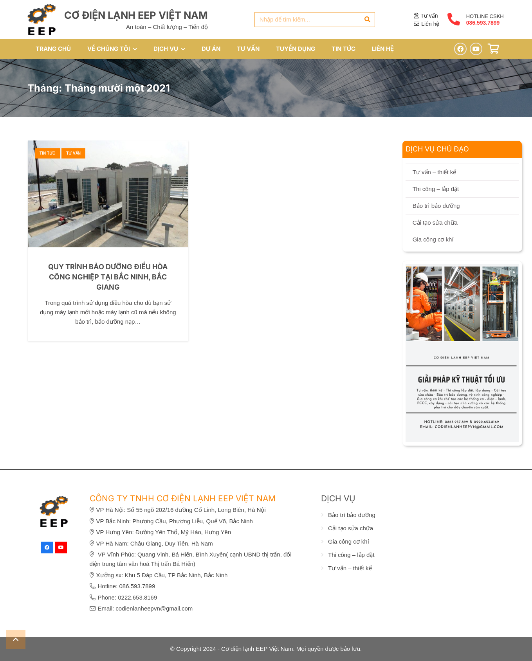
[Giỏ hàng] (493, 49)
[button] (133, 49)
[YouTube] (476, 49)
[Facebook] (460, 49)
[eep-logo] (41, 19)
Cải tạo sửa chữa (435, 222)
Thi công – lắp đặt (436, 189)
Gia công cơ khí (433, 239)
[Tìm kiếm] (368, 20)
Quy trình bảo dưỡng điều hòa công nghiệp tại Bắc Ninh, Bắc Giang (108, 277)
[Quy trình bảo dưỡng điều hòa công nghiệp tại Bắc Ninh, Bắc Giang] (108, 145)
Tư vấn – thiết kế (434, 172)
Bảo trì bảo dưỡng (436, 205)
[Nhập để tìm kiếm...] (314, 19)
